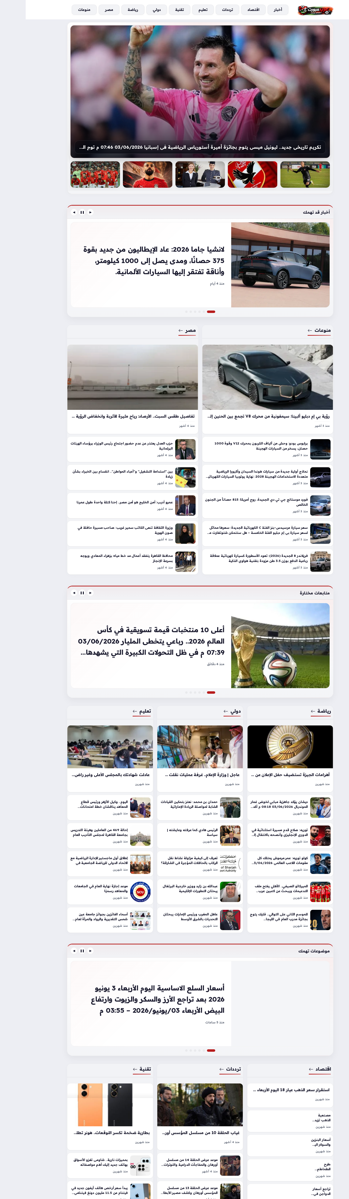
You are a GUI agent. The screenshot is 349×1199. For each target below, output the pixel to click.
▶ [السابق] (65, 212)
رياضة (295, 695)
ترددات (204, 1045)
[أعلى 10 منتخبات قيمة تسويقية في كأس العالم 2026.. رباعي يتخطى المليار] (174, 633)
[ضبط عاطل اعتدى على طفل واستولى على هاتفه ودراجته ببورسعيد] (160, 1026)
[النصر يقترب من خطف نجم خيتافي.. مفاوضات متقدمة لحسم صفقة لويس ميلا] (178, 676)
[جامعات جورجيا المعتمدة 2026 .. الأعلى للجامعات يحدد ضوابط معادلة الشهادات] (160, 676)
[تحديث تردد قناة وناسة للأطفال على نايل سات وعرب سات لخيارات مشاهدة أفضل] (169, 1026)
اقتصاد (294, 1045)
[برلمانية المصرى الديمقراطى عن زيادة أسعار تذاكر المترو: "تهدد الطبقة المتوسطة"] (169, 304)
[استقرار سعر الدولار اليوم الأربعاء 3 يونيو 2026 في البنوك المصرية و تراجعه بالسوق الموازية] (178, 1026)
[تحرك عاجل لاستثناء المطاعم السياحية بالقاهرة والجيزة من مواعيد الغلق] (165, 304)
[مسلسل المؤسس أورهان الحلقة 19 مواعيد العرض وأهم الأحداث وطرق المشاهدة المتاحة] (174, 1026)
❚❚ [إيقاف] (56, 212)
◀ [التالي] (48, 212)
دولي (206, 695)
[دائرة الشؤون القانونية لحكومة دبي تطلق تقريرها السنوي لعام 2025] (174, 676)
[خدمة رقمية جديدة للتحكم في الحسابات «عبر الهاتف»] (165, 1026)
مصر (161, 322)
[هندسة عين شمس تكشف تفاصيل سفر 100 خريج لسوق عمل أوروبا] (165, 676)
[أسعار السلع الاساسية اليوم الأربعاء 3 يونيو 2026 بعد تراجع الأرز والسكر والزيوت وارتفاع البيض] (174, 983)
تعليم (116, 695)
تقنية (116, 1045)
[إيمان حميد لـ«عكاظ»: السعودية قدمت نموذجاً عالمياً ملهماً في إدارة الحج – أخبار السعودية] (169, 676)
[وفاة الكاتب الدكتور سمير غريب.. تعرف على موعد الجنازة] (160, 304)
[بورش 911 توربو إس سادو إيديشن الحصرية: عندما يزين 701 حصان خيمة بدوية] (178, 304)
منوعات (293, 322)
